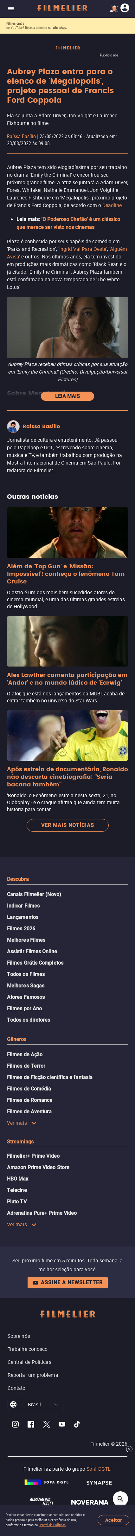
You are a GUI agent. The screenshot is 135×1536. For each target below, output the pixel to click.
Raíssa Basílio (21, 136)
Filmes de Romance (29, 1100)
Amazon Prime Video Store (38, 1167)
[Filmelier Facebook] (31, 1425)
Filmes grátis (15, 24)
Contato (17, 1387)
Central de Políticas (52, 1525)
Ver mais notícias (67, 825)
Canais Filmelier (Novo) (34, 894)
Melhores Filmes (26, 940)
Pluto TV (17, 1202)
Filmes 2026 (21, 929)
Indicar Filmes (23, 906)
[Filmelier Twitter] (46, 1425)
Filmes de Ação (24, 1054)
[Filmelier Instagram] (15, 1425)
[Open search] (120, 1499)
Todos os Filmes (26, 974)
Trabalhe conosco (28, 1348)
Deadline (112, 205)
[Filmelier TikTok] (77, 1425)
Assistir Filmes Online (32, 951)
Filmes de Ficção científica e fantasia (50, 1077)
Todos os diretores (28, 1020)
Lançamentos (22, 917)
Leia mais (67, 396)
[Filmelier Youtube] (62, 1425)
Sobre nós (19, 1335)
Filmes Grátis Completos (35, 963)
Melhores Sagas (25, 986)
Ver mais (22, 1123)
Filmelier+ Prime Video (33, 1156)
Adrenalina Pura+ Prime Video (42, 1213)
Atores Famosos (26, 997)
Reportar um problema (33, 1374)
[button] (56, 1404)
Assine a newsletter (68, 1282)
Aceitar (113, 1520)
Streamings (20, 1142)
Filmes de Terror (26, 1066)
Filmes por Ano (24, 1009)
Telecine (17, 1190)
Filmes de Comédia (29, 1089)
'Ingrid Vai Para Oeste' (82, 248)
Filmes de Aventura (29, 1112)
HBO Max (18, 1179)
